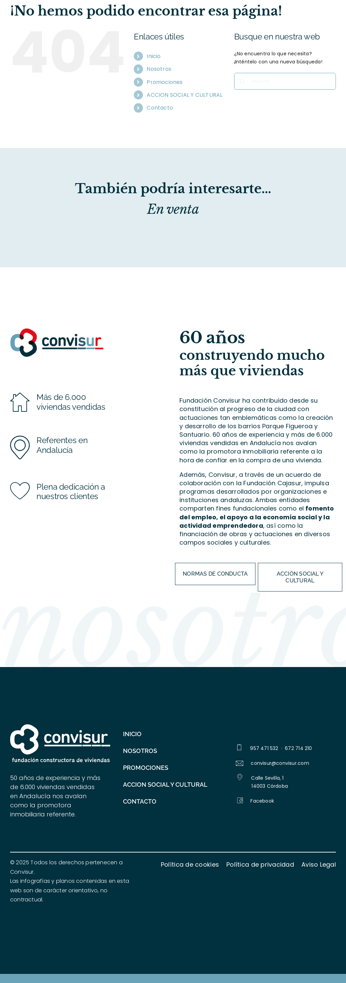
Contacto (160, 108)
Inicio (153, 56)
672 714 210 (298, 748)
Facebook (255, 801)
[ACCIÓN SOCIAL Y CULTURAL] (300, 577)
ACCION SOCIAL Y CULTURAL (184, 95)
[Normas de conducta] (215, 574)
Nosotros (159, 69)
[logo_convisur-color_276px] (56, 330)
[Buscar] (242, 81)
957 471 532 (264, 748)
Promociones (164, 82)
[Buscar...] (285, 81)
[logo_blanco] (60, 726)
